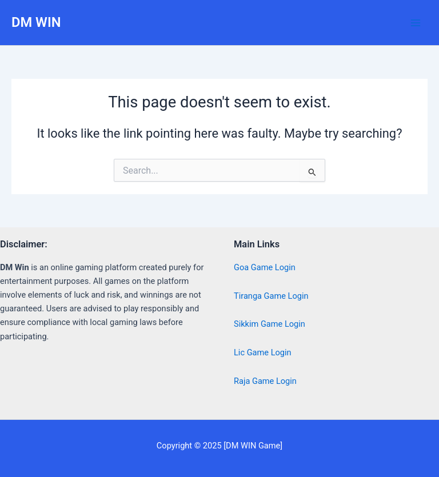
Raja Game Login (265, 381)
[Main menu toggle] (416, 23)
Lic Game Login (263, 352)
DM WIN (36, 22)
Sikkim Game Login (269, 324)
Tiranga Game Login (271, 296)
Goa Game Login (265, 267)
